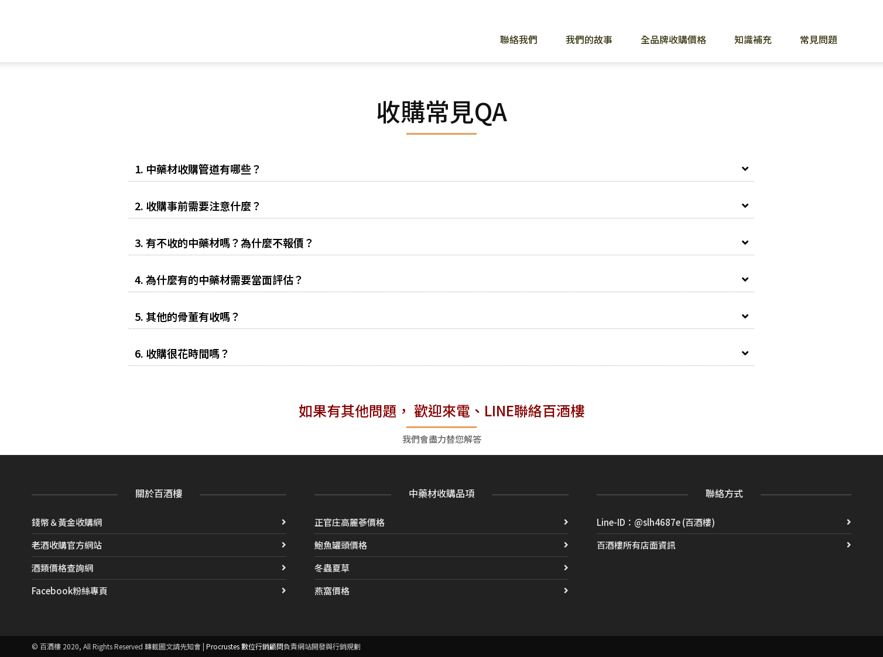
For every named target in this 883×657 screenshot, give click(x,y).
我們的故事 (589, 39)
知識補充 (753, 39)
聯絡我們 (519, 39)
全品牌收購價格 (673, 39)
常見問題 (818, 39)
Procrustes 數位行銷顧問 (244, 646)
